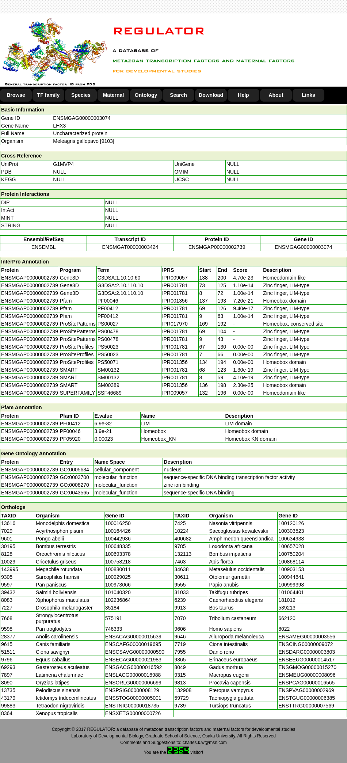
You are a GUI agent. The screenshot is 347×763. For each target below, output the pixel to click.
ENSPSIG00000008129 (132, 690)
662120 (286, 618)
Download (211, 95)
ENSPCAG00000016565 (306, 683)
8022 (284, 629)
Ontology (146, 95)
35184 (112, 608)
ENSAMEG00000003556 (306, 636)
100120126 (291, 523)
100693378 (118, 554)
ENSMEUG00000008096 (306, 675)
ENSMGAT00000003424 (130, 247)
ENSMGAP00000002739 (216, 247)
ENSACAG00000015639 (133, 636)
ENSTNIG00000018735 (132, 706)
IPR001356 (175, 301)
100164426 (118, 531)
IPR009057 (175, 278)
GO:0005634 (74, 469)
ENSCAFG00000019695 (133, 644)
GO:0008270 (74, 485)
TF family (48, 95)
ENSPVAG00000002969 (306, 690)
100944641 (291, 577)
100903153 (291, 569)
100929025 (118, 577)
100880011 (118, 569)
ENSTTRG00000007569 (306, 706)
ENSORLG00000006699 (133, 683)
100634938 (291, 539)
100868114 (291, 562)
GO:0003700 (74, 477)
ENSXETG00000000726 (133, 713)
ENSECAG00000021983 (133, 660)
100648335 (118, 546)
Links (308, 95)
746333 (113, 629)
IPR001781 (175, 285)
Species (81, 95)
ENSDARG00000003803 (306, 652)
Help (243, 95)
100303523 (291, 531)
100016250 (118, 523)
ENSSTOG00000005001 (133, 698)
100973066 (118, 585)
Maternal (113, 95)
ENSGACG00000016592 (133, 667)
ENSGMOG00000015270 (307, 667)
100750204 (291, 554)
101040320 (118, 592)
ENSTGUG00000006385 (306, 698)
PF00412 (70, 423)
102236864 (118, 600)
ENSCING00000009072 (305, 644)
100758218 (118, 562)
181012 (286, 600)
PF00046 (70, 431)
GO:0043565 (74, 493)
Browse (16, 95)
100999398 (291, 585)
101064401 (291, 592)
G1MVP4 (63, 164)
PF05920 (70, 439)
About (275, 95)
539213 (286, 608)
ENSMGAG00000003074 (81, 118)
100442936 (118, 539)
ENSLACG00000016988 (133, 675)
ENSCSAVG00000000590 (134, 652)
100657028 (291, 546)
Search (178, 95)
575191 (113, 618)
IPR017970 (175, 324)
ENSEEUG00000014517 (306, 660)
